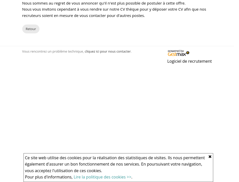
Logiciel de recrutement (189, 61)
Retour (31, 29)
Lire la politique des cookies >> (102, 177)
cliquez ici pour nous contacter (108, 51)
